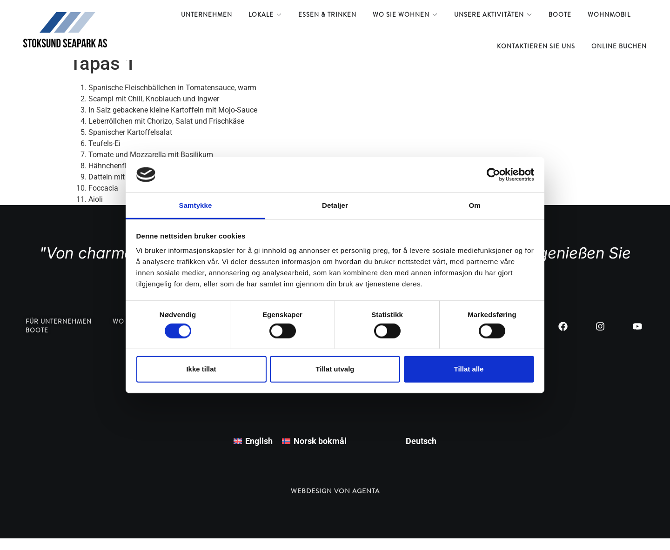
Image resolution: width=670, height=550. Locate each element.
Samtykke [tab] (195, 205)
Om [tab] (474, 205)
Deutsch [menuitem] (421, 452)
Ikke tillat (201, 369)
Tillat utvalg (334, 369)
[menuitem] (253, 453)
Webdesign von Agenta (335, 502)
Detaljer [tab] (335, 205)
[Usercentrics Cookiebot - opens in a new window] (493, 175)
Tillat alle (469, 369)
